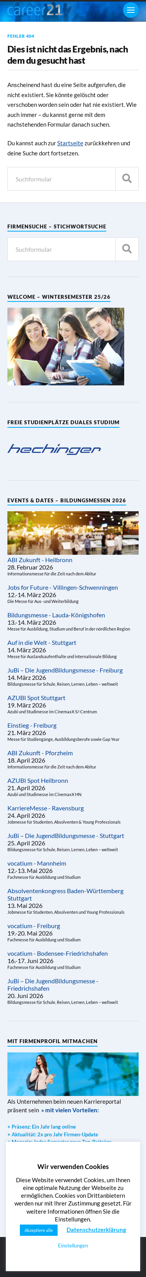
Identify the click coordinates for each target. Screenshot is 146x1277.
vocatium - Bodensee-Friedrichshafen (57, 953)
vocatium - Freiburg (33, 925)
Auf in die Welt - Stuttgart (41, 642)
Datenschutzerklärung (96, 1229)
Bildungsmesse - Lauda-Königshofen (56, 614)
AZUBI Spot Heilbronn (37, 780)
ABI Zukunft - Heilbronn (39, 559)
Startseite (70, 142)
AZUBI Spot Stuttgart (36, 697)
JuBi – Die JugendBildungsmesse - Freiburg (65, 670)
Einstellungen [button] (73, 1245)
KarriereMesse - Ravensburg (45, 808)
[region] (54, 449)
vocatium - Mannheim (36, 863)
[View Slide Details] (54, 449)
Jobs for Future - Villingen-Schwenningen (62, 587)
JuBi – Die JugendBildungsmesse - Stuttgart (65, 835)
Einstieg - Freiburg (31, 725)
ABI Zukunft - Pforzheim (40, 752)
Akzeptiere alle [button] (39, 1230)
